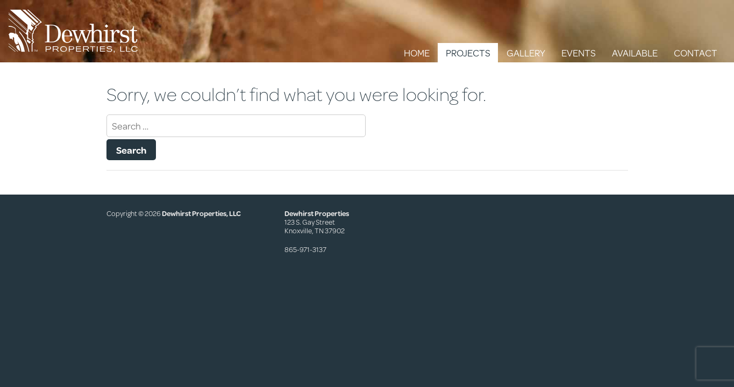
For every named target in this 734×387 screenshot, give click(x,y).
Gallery (526, 53)
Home (417, 53)
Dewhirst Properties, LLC (201, 213)
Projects (468, 53)
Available (635, 53)
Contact (695, 53)
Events (578, 53)
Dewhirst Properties (73, 31)
